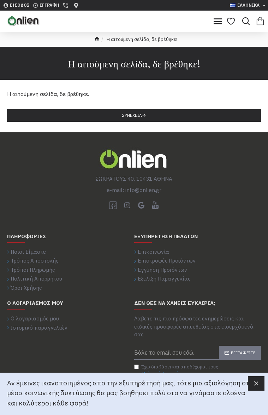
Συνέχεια (132, 115)
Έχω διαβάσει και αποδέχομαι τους (176, 370)
